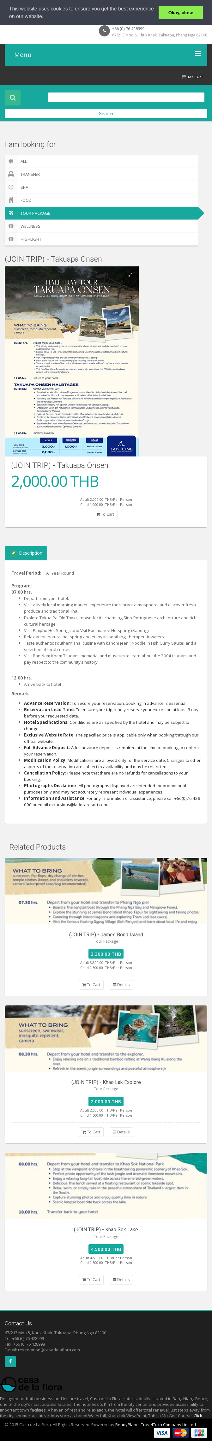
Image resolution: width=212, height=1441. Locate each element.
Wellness (22, 226)
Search (106, 113)
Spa (16, 187)
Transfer (22, 174)
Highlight (23, 239)
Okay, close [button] (180, 12)
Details (121, 984)
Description (25, 553)
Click (198, 1416)
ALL (16, 161)
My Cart (195, 76)
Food (18, 200)
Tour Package (27, 213)
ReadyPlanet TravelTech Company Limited (155, 1424)
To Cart (105, 514)
